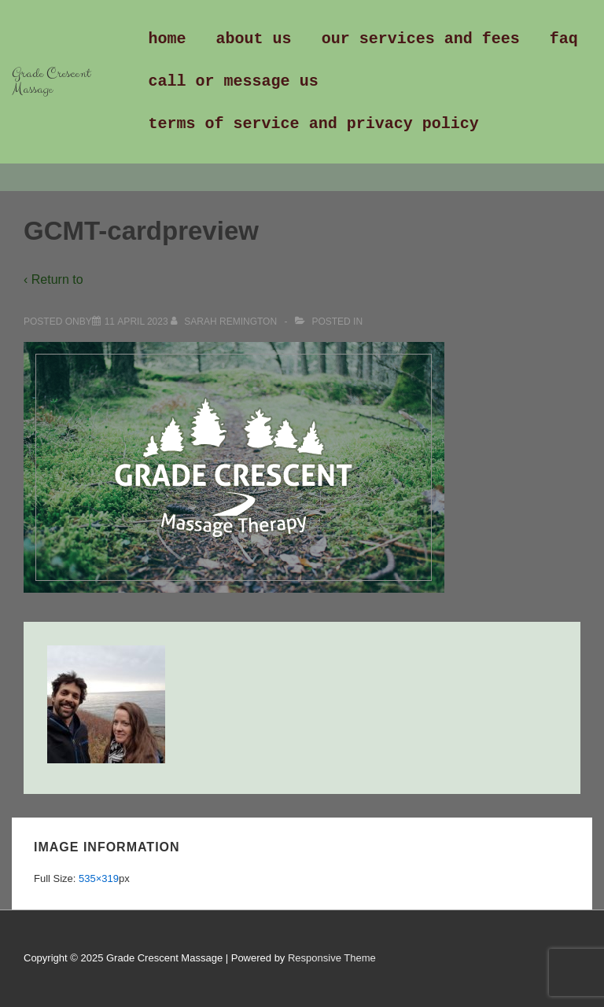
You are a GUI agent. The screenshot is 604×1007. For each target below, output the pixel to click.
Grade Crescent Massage (51, 81)
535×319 (99, 878)
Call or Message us (234, 81)
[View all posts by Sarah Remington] (225, 321)
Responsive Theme (332, 958)
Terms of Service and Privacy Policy (314, 124)
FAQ (564, 39)
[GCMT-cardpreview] (136, 321)
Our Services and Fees (421, 39)
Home (167, 39)
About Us (254, 39)
